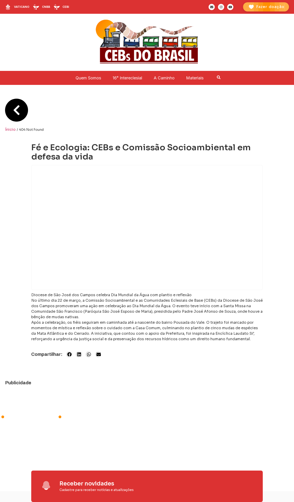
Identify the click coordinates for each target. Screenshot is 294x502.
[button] (69, 354)
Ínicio (10, 129)
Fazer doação (270, 6)
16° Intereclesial (127, 77)
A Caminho (164, 77)
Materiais (195, 77)
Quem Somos (88, 77)
